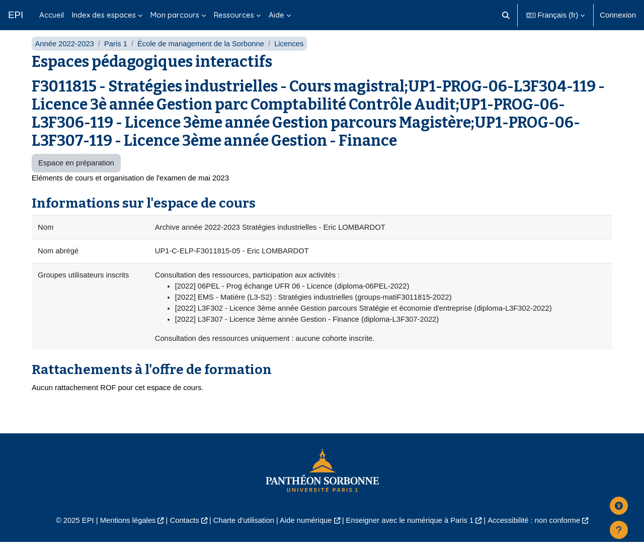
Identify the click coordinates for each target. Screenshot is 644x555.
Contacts (182, 533)
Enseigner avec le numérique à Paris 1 (411, 533)
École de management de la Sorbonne (203, 54)
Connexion (618, 15)
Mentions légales (124, 533)
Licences (292, 54)
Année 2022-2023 (65, 54)
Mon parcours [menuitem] (174, 15)
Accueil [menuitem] (51, 15)
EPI (15, 15)
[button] (506, 15)
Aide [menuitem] (276, 15)
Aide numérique (305, 533)
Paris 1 (117, 54)
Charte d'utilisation (242, 533)
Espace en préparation (76, 173)
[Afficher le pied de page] (619, 530)
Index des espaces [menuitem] (104, 15)
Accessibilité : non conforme (538, 533)
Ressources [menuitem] (234, 15)
